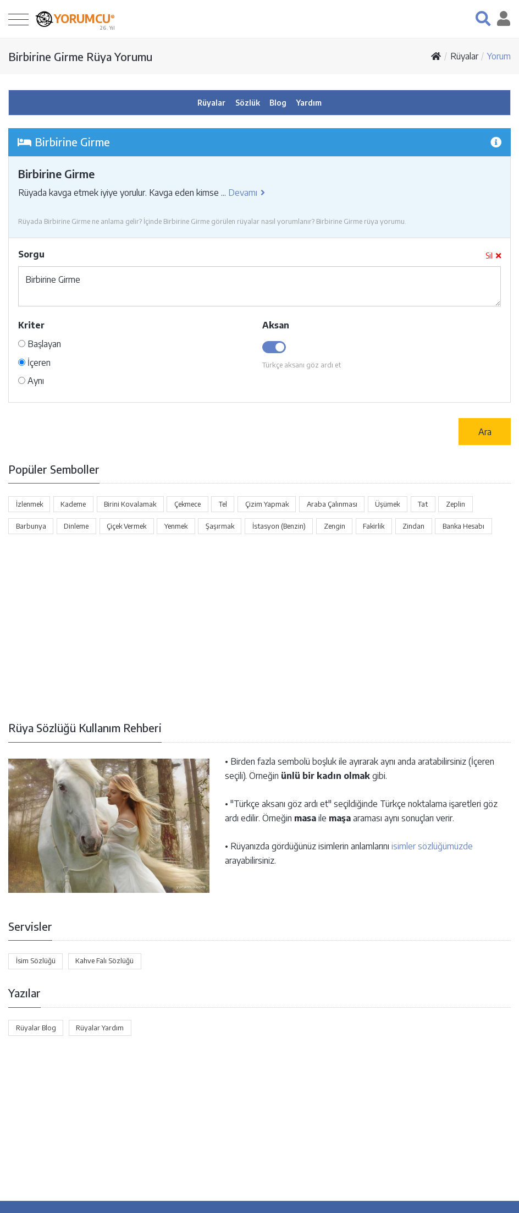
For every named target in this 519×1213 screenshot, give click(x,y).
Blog (277, 102)
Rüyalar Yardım (100, 1027)
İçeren (34, 362)
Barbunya (31, 526)
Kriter (31, 325)
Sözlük (247, 102)
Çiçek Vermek (126, 526)
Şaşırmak (220, 526)
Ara (485, 431)
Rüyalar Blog (36, 1027)
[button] (483, 18)
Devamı (246, 192)
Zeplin (455, 504)
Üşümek (387, 504)
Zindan (413, 526)
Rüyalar (464, 56)
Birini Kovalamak (130, 504)
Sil (493, 255)
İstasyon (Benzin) (279, 526)
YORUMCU (84, 18)
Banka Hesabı (463, 526)
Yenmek (175, 526)
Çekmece (187, 504)
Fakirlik (373, 526)
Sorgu (31, 254)
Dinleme (76, 526)
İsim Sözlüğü (36, 960)
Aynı (31, 380)
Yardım (309, 102)
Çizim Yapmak (267, 504)
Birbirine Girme (259, 286)
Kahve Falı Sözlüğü (104, 960)
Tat (423, 504)
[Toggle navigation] (18, 19)
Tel (223, 504)
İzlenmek (29, 504)
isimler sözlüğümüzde (432, 846)
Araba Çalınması (332, 504)
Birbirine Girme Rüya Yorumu (80, 56)
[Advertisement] (259, 627)
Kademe (73, 504)
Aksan (275, 325)
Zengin (334, 526)
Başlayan (39, 343)
